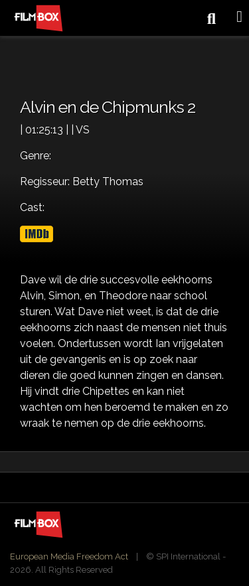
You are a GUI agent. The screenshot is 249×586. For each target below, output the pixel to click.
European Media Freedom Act (69, 556)
